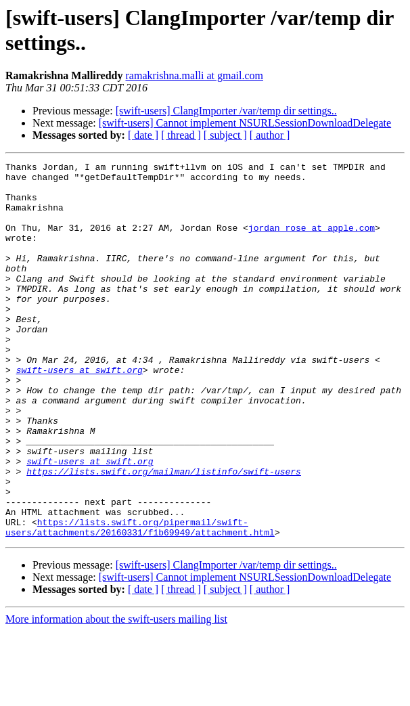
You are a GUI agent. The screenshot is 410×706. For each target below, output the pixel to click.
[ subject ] (225, 135)
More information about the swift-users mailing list (116, 694)
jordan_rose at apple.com (311, 242)
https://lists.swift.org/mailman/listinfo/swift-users (163, 534)
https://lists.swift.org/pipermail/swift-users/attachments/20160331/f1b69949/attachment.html (140, 601)
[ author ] (270, 135)
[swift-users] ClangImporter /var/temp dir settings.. (226, 110)
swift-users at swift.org (79, 412)
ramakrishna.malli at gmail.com (195, 75)
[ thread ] (181, 135)
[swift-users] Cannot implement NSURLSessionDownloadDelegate (245, 123)
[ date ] (143, 135)
